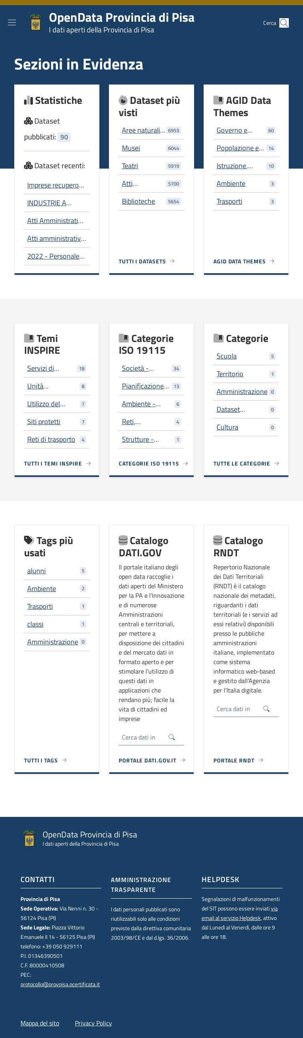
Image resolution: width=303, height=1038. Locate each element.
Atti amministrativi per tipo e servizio (54, 238)
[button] (284, 23)
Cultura (227, 427)
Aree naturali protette (141, 130)
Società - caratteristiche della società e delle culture (143, 368)
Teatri (130, 165)
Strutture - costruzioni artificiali (138, 439)
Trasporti (229, 201)
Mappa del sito (40, 1023)
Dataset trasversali (232, 409)
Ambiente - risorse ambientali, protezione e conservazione (143, 403)
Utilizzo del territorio (43, 403)
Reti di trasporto (51, 439)
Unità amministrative (49, 386)
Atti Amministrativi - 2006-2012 (55, 220)
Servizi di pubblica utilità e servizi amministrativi (51, 368)
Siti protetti (43, 421)
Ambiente (231, 183)
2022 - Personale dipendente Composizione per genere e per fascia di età (55, 256)
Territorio (230, 373)
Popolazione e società (238, 148)
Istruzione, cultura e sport (238, 165)
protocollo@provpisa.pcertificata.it (60, 984)
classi (35, 624)
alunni (36, 570)
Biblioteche (138, 201)
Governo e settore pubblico (240, 130)
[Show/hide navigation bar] (12, 22)
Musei (131, 148)
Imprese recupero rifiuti (53, 185)
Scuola (227, 356)
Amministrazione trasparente (141, 884)
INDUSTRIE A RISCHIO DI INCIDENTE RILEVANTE (46, 202)
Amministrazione (242, 391)
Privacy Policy (93, 1023)
